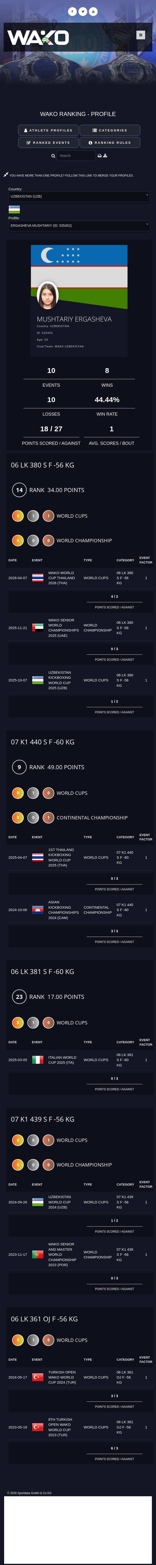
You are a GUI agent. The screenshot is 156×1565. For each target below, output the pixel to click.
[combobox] (79, 198)
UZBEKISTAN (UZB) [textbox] (26, 196)
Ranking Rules (110, 142)
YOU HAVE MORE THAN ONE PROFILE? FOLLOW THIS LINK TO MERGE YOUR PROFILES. (68, 175)
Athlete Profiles (48, 130)
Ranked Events (48, 142)
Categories (110, 130)
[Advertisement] (78, 1530)
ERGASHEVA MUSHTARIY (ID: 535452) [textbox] (41, 225)
